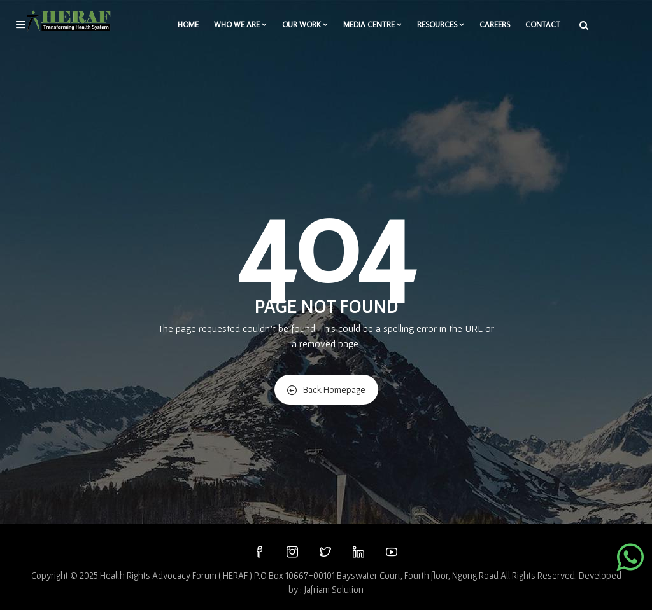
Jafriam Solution (334, 589)
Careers (494, 24)
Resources (440, 24)
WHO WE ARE (240, 24)
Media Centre (372, 24)
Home (188, 24)
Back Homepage (326, 389)
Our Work (305, 24)
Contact (542, 24)
